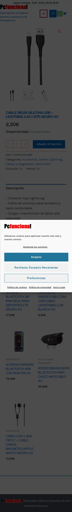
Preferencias (36, 278)
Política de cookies (17, 287)
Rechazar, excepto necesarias (36, 268)
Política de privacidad (40, 287)
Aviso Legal (59, 287)
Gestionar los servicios (35, 246)
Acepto (36, 257)
